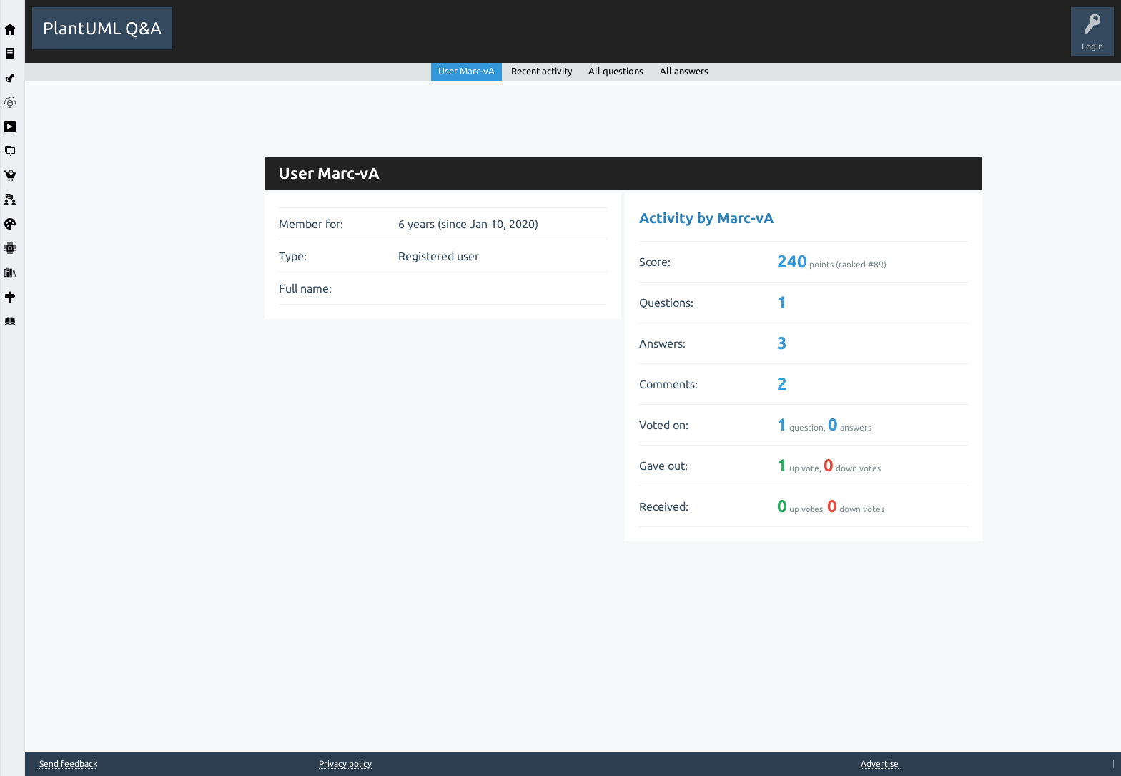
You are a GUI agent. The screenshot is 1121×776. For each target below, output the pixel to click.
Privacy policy (345, 763)
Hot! (311, 38)
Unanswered (365, 38)
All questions (615, 71)
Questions (261, 38)
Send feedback (68, 764)
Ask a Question (524, 38)
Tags (420, 38)
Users (465, 38)
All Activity (204, 38)
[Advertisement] (141, 295)
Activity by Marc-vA (706, 218)
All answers (684, 71)
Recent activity (541, 71)
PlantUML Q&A (102, 28)
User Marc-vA (466, 71)
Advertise (880, 763)
